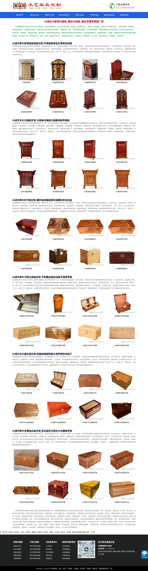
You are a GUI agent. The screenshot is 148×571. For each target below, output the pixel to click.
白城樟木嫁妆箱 (58, 393)
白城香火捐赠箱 (90, 162)
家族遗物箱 (66, 552)
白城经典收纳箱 (26, 268)
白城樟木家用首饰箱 (58, 502)
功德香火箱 (17, 546)
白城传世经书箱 (121, 239)
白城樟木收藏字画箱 (121, 345)
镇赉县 (41, 532)
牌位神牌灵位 (64, 15)
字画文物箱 (94, 15)
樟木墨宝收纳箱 (35, 558)
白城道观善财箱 (58, 162)
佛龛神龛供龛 (109, 15)
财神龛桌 (49, 549)
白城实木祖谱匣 (90, 112)
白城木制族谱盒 (121, 82)
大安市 (24, 532)
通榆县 (36, 532)
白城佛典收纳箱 (90, 268)
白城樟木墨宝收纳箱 (26, 345)
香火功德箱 (17, 549)
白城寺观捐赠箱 (26, 191)
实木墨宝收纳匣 (35, 552)
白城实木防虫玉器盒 (26, 473)
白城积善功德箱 (26, 162)
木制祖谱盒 (66, 555)
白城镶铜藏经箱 (121, 268)
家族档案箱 (66, 558)
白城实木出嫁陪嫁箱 (26, 422)
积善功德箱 (79, 15)
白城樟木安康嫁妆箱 (121, 422)
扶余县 (59, 532)
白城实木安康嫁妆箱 (90, 422)
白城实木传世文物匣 (90, 345)
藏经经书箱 (49, 15)
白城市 (53, 532)
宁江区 (94, 532)
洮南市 (30, 532)
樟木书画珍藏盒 (35, 555)
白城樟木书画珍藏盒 (121, 316)
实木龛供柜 (50, 552)
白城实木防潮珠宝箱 (90, 473)
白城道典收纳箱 (58, 268)
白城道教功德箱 (90, 191)
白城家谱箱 (26, 82)
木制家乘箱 (66, 549)
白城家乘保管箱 (90, 82)
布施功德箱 (17, 552)
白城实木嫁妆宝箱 (90, 393)
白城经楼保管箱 (58, 239)
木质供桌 (49, 546)
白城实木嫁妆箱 (26, 393)
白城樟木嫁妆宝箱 (121, 393)
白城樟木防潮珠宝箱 (121, 473)
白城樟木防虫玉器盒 (58, 473)
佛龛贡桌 (49, 558)
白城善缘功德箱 (58, 191)
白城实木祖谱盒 (121, 112)
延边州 (18, 532)
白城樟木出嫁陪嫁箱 (58, 422)
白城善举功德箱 (121, 191)
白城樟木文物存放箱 (26, 316)
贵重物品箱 (124, 15)
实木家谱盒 (66, 546)
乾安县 (64, 532)
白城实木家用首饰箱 (26, 502)
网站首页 (19, 15)
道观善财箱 (17, 558)
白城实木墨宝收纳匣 (90, 316)
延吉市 (12, 532)
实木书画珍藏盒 (35, 549)
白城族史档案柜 (26, 112)
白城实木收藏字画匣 (58, 345)
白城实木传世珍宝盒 (90, 502)
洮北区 (47, 532)
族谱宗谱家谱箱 (68, 542)
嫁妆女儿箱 (34, 15)
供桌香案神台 (51, 542)
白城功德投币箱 (121, 162)
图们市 (7, 532)
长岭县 (70, 532)
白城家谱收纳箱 (58, 82)
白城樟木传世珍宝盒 (121, 502)
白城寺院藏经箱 (90, 239)
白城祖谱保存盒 (58, 112)
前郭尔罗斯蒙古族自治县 (82, 532)
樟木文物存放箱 (35, 546)
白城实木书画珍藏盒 (58, 316)
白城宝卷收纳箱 (26, 239)
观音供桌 (49, 555)
